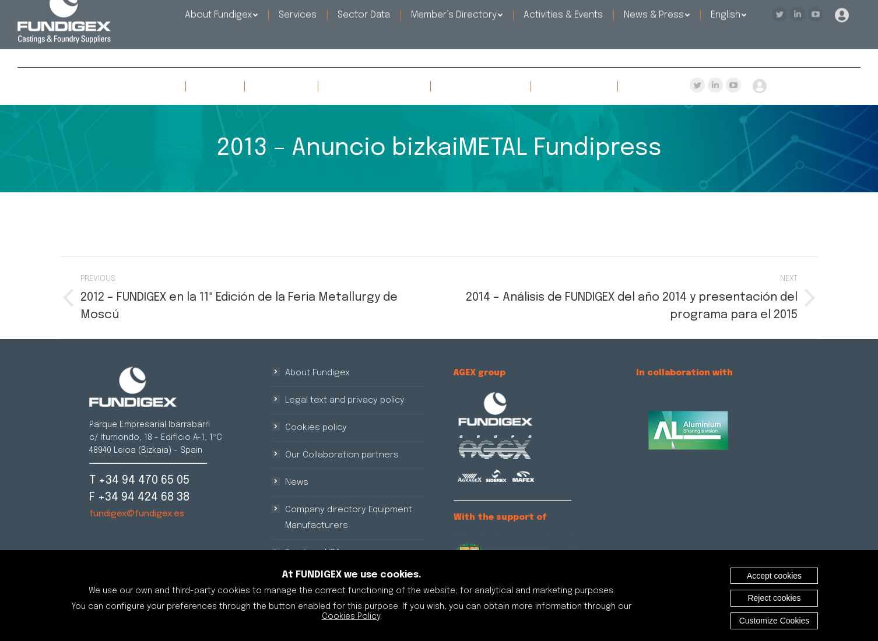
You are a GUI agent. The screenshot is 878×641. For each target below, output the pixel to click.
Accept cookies (774, 575)
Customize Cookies (774, 620)
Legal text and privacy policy (345, 400)
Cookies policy (316, 427)
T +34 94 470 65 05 (139, 480)
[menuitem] (139, 86)
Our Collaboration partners (342, 455)
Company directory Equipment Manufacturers (348, 517)
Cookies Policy (351, 616)
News (296, 482)
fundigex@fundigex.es (136, 514)
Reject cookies (773, 598)
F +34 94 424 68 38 (139, 497)
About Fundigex (317, 373)
